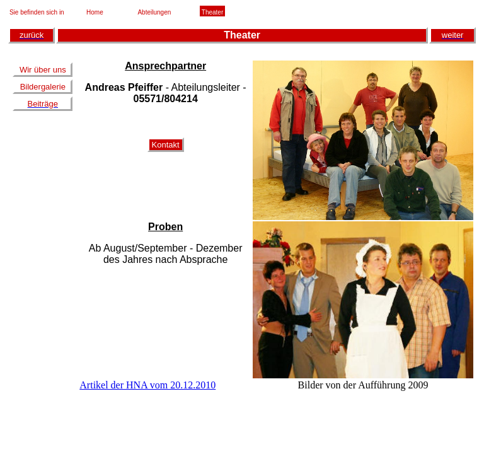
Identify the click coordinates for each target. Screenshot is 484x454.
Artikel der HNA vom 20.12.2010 (147, 385)
